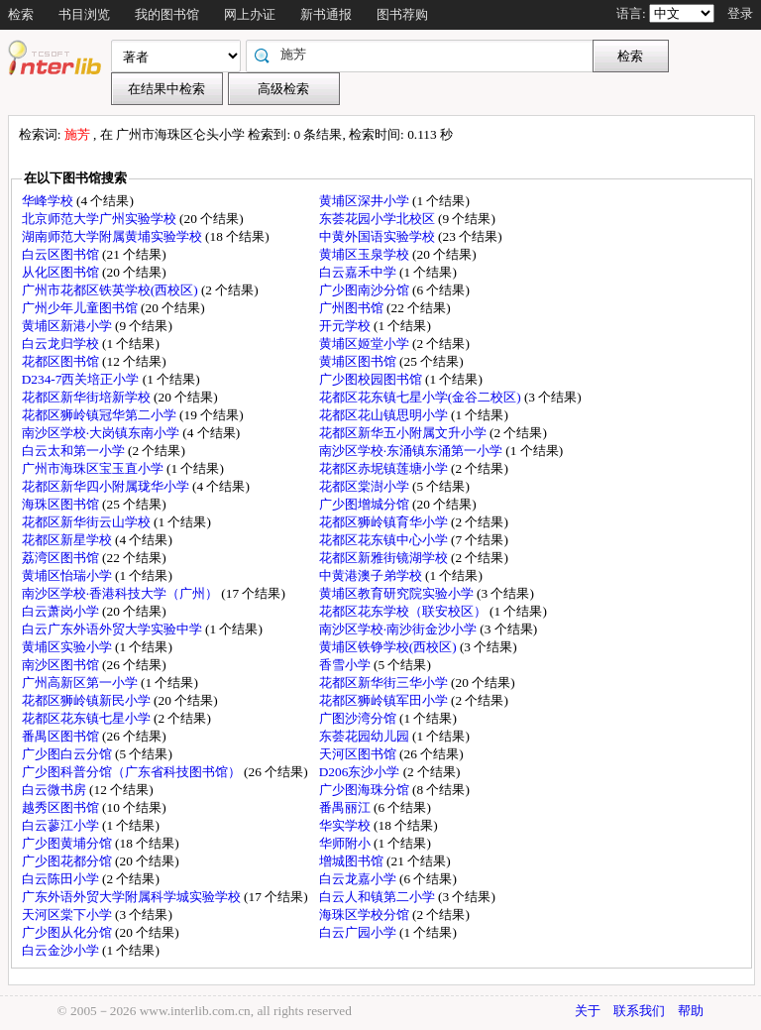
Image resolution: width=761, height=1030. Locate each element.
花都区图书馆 (62, 361)
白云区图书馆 (62, 254)
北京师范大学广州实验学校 (100, 218)
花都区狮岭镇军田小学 (385, 700)
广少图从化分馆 (68, 932)
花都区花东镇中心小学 (385, 539)
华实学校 (346, 825)
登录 (740, 13)
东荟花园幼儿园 (365, 736)
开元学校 (346, 325)
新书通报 (326, 14)
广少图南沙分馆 (365, 290)
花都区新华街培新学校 (88, 397)
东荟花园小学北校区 (378, 218)
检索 (21, 14)
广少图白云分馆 (68, 753)
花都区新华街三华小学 (385, 682)
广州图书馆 (352, 307)
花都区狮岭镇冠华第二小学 (100, 414)
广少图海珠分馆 (365, 789)
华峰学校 (49, 200)
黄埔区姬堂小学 (365, 343)
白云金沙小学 (62, 950)
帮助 (691, 1010)
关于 (587, 1010)
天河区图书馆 (359, 753)
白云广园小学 (359, 932)
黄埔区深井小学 (365, 200)
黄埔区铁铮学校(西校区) (389, 646)
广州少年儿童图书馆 (81, 307)
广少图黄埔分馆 (68, 843)
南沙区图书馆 (62, 664)
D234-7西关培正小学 (82, 379)
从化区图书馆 (62, 272)
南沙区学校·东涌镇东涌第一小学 (412, 450)
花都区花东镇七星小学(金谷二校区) (421, 397)
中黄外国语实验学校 (378, 236)
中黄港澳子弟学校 (372, 575)
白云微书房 (55, 789)
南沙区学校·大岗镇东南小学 (102, 432)
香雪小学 (346, 664)
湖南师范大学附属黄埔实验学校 (113, 236)
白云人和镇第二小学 (378, 896)
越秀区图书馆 (62, 807)
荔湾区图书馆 (62, 557)
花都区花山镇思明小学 (385, 414)
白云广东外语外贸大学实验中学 (113, 629)
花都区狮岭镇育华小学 (385, 522)
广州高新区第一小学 (81, 682)
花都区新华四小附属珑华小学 (107, 486)
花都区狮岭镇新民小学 (88, 700)
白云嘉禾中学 (359, 272)
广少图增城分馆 (365, 504)
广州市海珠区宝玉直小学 (94, 468)
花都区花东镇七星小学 (88, 718)
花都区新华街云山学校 (88, 522)
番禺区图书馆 (62, 736)
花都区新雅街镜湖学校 (385, 557)
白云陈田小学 (62, 878)
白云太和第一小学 (75, 450)
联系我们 (639, 1010)
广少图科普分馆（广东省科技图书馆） (133, 771)
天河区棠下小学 (68, 914)
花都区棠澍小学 (365, 486)
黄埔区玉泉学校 (365, 254)
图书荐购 (402, 14)
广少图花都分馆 (68, 861)
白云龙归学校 (62, 343)
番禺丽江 (346, 807)
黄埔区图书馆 (359, 361)
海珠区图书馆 (62, 504)
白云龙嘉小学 (359, 878)
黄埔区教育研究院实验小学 (398, 593)
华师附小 (346, 843)
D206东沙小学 (361, 771)
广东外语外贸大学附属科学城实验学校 (133, 896)
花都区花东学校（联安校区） (404, 611)
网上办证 (249, 14)
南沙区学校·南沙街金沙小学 (400, 629)
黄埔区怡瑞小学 (68, 575)
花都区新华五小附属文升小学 (404, 432)
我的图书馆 (167, 14)
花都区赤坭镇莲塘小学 (385, 468)
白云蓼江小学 (62, 825)
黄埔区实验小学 (68, 646)
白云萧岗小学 (62, 611)
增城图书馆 (352, 861)
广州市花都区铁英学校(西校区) (111, 290)
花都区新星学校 (68, 539)
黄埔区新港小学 (68, 325)
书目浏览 (84, 14)
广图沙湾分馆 (359, 718)
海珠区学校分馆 (365, 914)
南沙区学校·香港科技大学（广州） (122, 593)
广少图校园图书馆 (372, 379)
